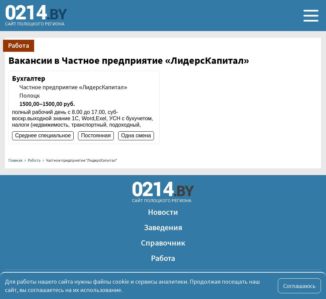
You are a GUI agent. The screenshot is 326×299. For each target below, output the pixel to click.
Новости (163, 212)
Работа (34, 160)
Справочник (163, 243)
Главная (15, 160)
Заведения (163, 227)
